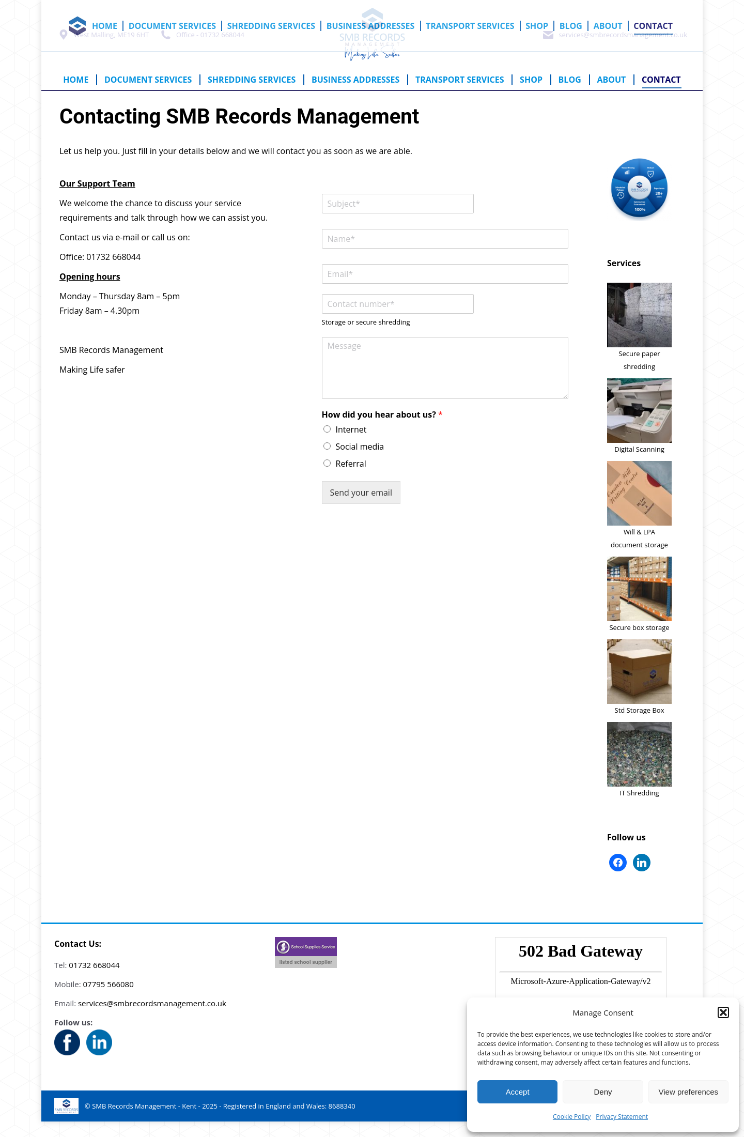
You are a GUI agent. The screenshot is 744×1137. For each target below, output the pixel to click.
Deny (603, 1091)
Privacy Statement (622, 1116)
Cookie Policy (572, 1116)
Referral (351, 479)
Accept (518, 1091)
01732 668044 (94, 980)
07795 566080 (108, 999)
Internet (351, 445)
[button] (723, 1012)
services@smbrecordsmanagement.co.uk (614, 50)
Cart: (638, 7)
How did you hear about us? (382, 430)
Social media (360, 462)
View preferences (689, 1091)
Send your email (361, 508)
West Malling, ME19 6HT (103, 50)
